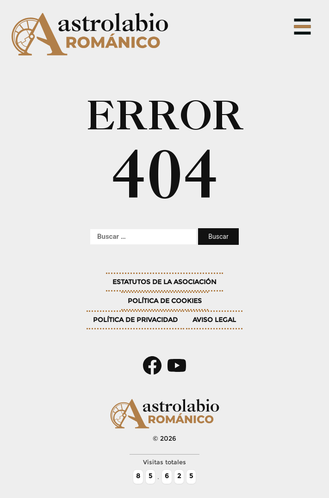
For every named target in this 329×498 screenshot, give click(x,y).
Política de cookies (165, 301)
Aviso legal (214, 320)
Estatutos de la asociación (164, 282)
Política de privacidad (135, 320)
